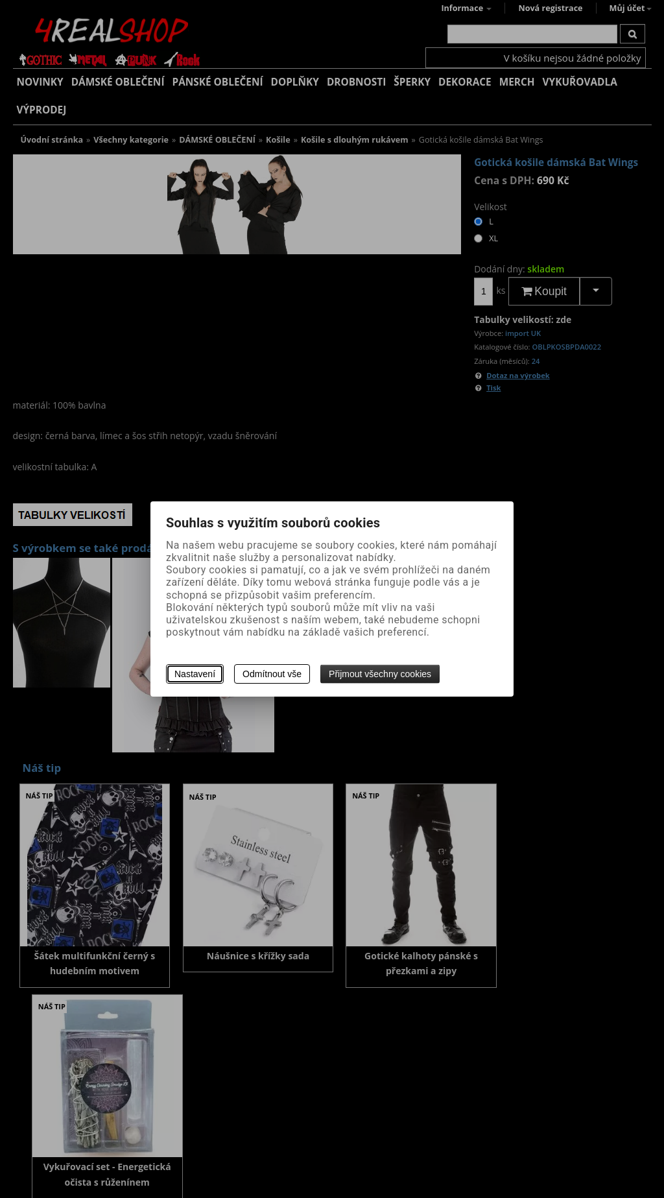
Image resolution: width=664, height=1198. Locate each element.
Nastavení (194, 674)
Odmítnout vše (272, 674)
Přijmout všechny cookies (380, 674)
